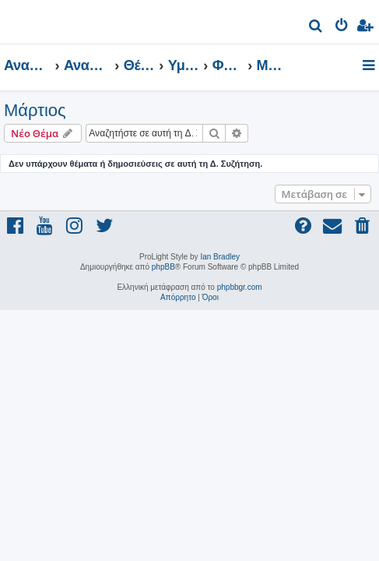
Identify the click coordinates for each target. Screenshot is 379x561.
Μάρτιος (35, 110)
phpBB (163, 267)
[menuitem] (316, 27)
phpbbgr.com (239, 287)
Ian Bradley (220, 256)
